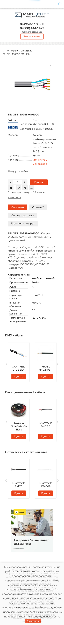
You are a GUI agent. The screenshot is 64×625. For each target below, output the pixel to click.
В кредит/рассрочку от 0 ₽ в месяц (26, 192)
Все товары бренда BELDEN (37, 124)
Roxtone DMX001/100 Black (18, 426)
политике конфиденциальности (39, 616)
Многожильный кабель (19, 50)
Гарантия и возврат (22, 223)
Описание (17, 207)
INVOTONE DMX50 (45, 425)
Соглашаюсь (32, 621)
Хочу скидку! (14, 197)
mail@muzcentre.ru (32, 31)
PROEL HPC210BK (45, 368)
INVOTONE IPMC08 (45, 485)
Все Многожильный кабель (36, 128)
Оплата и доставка (22, 215)
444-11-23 (32, 28)
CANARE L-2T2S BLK (18, 368)
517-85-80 (32, 24)
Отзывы (38, 207)
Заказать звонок (32, 36)
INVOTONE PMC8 (18, 485)
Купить (38, 182)
